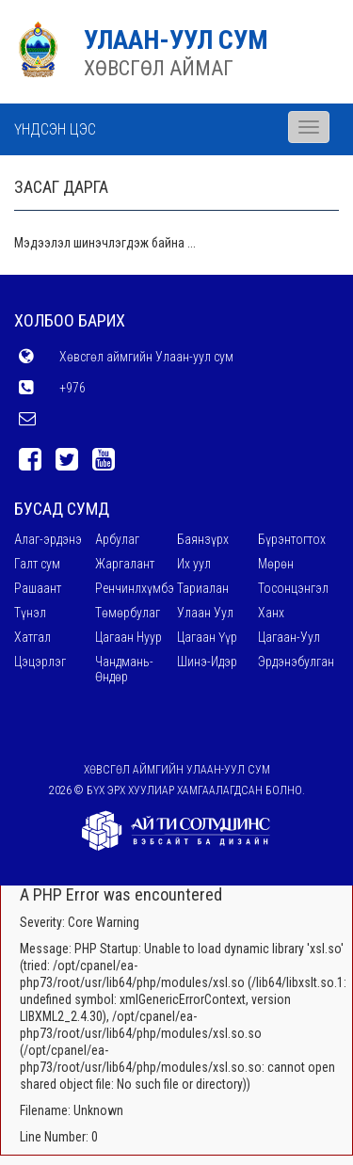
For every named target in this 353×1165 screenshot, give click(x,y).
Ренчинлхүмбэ (134, 588)
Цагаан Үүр (207, 637)
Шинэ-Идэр (207, 661)
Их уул (194, 563)
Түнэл (30, 612)
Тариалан (203, 588)
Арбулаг (117, 539)
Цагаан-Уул (289, 637)
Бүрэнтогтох (292, 539)
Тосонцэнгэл (293, 588)
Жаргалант (124, 563)
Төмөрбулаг (127, 612)
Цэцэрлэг (40, 661)
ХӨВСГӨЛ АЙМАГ (158, 68)
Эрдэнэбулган (296, 661)
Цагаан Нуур (128, 637)
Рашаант (37, 588)
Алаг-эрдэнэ (48, 539)
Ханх (271, 612)
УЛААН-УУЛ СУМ (176, 40)
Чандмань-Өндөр (124, 669)
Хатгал (32, 637)
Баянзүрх (203, 539)
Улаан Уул (205, 612)
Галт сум (37, 563)
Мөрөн (276, 563)
